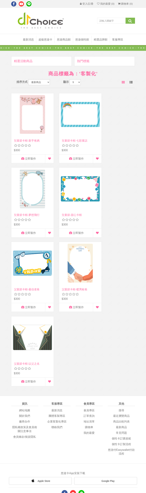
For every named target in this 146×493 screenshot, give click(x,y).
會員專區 (89, 321)
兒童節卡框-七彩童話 (70, 135)
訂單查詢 (89, 327)
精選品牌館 (100, 39)
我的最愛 (89, 344)
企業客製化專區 (57, 332)
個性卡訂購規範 (121, 349)
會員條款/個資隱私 (24, 347)
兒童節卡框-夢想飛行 (113, 135)
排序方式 (22, 81)
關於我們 (24, 327)
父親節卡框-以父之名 (27, 274)
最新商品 (121, 338)
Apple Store (40, 391)
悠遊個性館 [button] (82, 39)
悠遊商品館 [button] (64, 39)
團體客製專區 (57, 327)
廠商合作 (24, 332)
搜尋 (121, 321)
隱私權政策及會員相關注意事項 (24, 340)
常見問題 (121, 344)
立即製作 (26, 153)
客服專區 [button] (117, 39)
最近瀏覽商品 (121, 327)
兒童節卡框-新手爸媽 (27, 135)
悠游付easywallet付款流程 (121, 362)
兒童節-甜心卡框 (24, 205)
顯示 (66, 81)
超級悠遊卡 (45, 39)
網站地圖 (24, 321)
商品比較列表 (121, 332)
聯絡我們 (56, 338)
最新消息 (28, 39)
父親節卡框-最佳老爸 (70, 205)
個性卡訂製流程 (121, 355)
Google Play (106, 392)
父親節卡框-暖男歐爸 (113, 205)
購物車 (89, 338)
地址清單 (89, 332)
